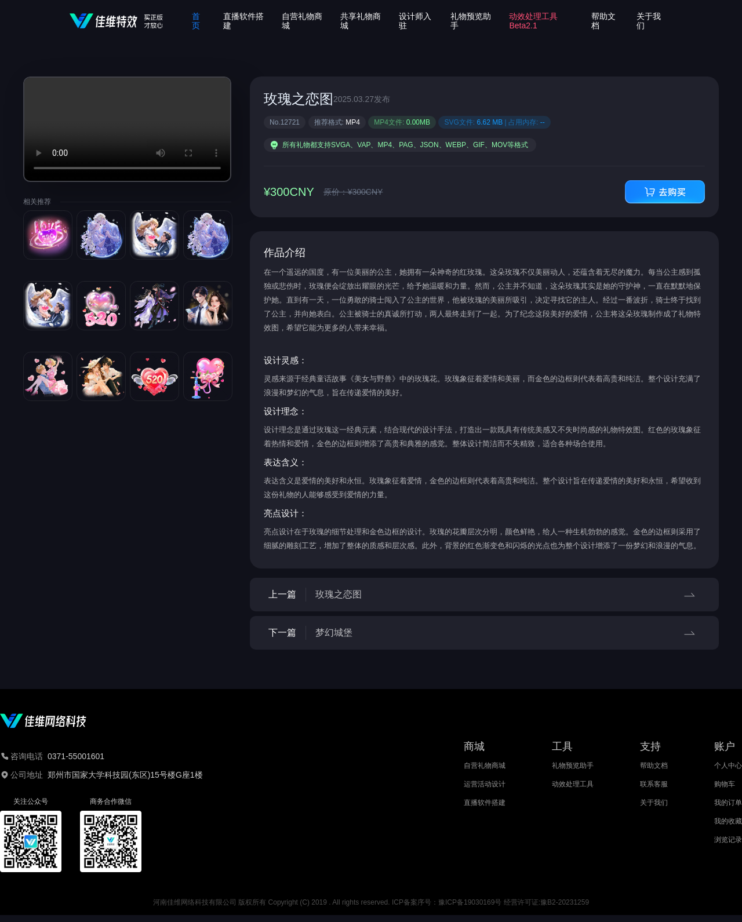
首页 (196, 21)
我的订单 (728, 803)
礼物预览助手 (573, 765)
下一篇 (484, 633)
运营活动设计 (484, 784)
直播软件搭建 (484, 803)
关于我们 (654, 803)
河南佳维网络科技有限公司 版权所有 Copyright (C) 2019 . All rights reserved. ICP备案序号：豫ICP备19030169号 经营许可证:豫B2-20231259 (371, 902)
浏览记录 (728, 840)
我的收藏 (728, 821)
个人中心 (728, 765)
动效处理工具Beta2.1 (533, 21)
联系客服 (654, 784)
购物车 (724, 784)
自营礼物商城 (484, 765)
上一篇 (484, 595)
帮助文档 (654, 765)
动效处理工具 (573, 784)
